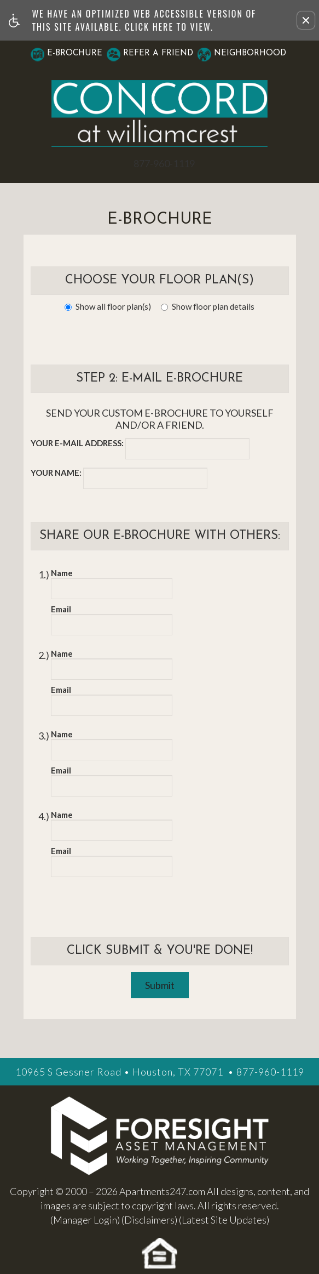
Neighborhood (250, 53)
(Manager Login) (85, 1220)
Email (61, 609)
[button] (306, 20)
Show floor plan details (207, 306)
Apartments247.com (162, 1191)
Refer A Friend (158, 53)
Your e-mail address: (77, 443)
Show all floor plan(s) (108, 306)
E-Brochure (74, 53)
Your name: (56, 472)
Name (62, 573)
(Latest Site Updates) (224, 1220)
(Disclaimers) (149, 1220)
